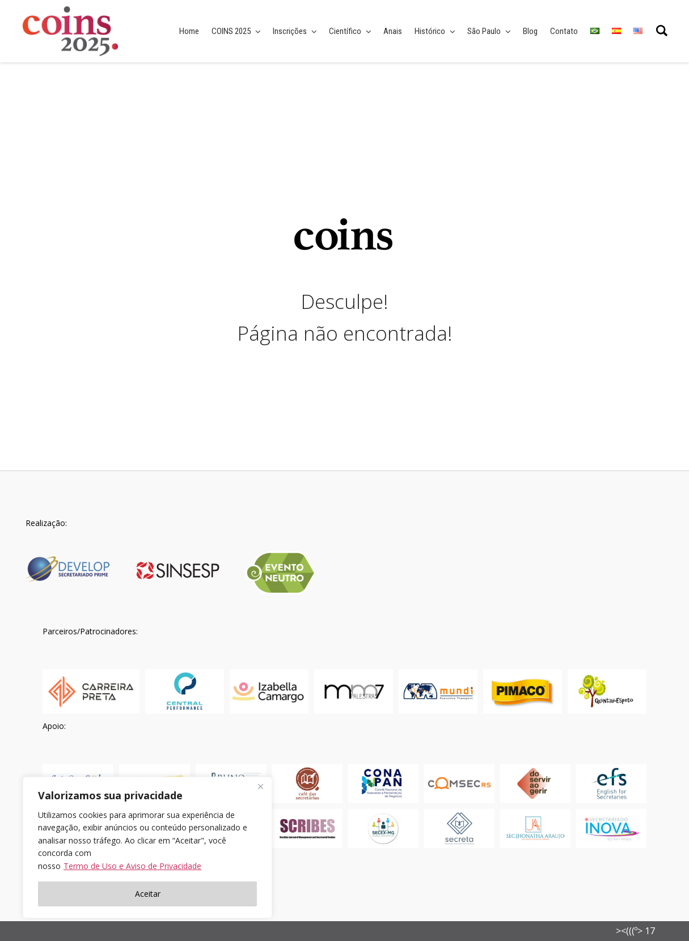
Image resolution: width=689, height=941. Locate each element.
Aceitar (147, 893)
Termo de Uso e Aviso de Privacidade (132, 866)
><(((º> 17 (635, 931)
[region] (147, 847)
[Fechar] (260, 786)
